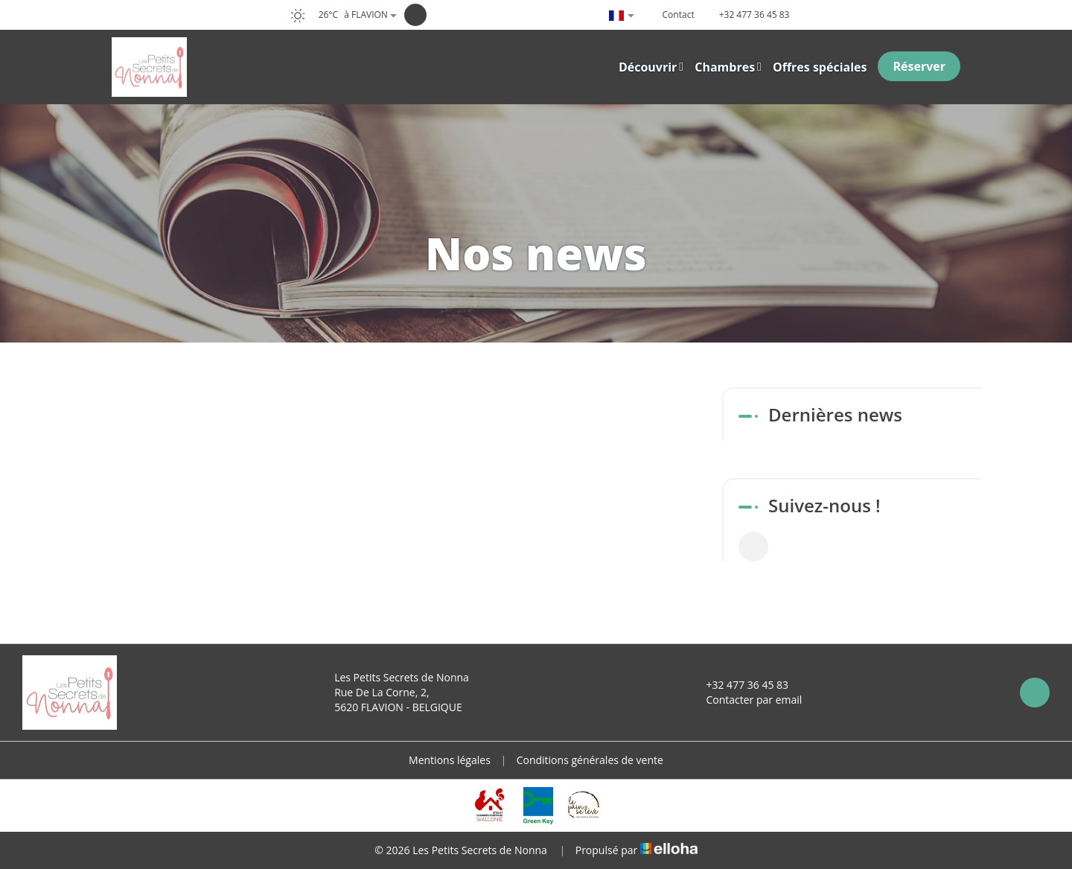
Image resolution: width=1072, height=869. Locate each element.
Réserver (919, 66)
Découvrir (651, 67)
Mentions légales (450, 760)
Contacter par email (745, 700)
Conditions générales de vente (590, 760)
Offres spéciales (820, 67)
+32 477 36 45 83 (738, 685)
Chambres (728, 67)
